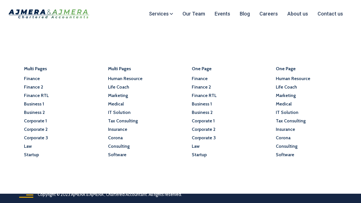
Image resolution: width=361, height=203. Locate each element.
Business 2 (34, 112)
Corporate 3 (36, 137)
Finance (32, 78)
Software (117, 154)
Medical (116, 104)
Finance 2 (33, 87)
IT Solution (119, 112)
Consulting (119, 146)
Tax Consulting (123, 120)
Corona (115, 137)
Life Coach (118, 87)
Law (28, 146)
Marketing (118, 95)
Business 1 (34, 104)
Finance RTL (36, 95)
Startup (31, 154)
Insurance (117, 129)
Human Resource (125, 78)
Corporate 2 (36, 129)
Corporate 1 (35, 120)
